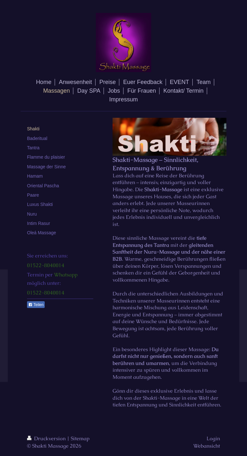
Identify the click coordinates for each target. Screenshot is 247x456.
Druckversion (47, 438)
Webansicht (206, 445)
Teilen (35, 304)
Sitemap (80, 438)
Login (213, 438)
